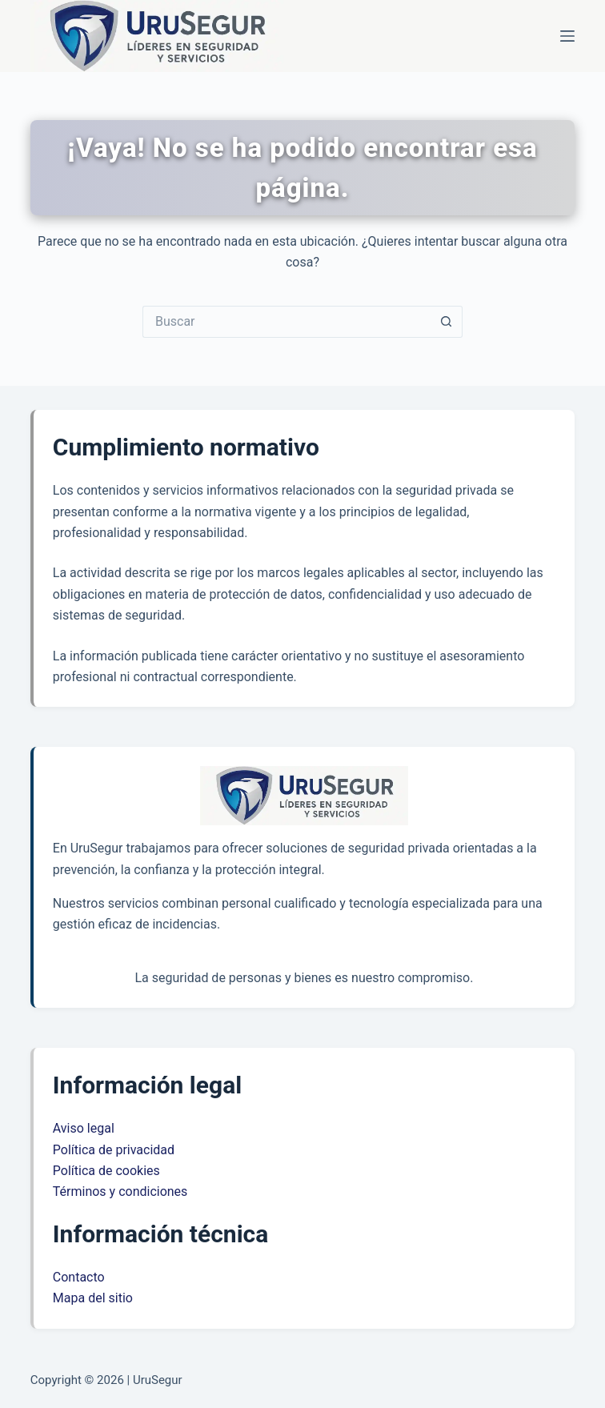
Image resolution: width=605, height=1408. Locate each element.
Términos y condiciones (120, 1191)
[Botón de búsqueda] (447, 322)
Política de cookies (106, 1170)
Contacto (79, 1277)
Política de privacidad (113, 1149)
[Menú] (567, 36)
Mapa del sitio (93, 1298)
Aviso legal (83, 1128)
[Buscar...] (286, 322)
